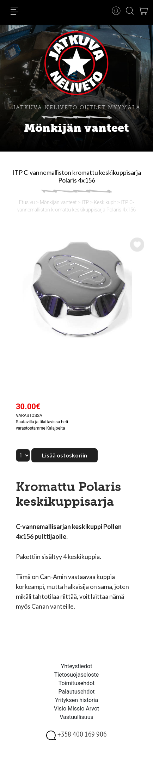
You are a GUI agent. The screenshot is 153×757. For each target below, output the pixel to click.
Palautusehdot (76, 691)
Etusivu (27, 202)
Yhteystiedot (76, 666)
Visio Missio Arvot (76, 708)
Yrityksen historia (76, 700)
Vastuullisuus (76, 717)
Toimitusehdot (77, 683)
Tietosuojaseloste (76, 674)
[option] (76, 288)
